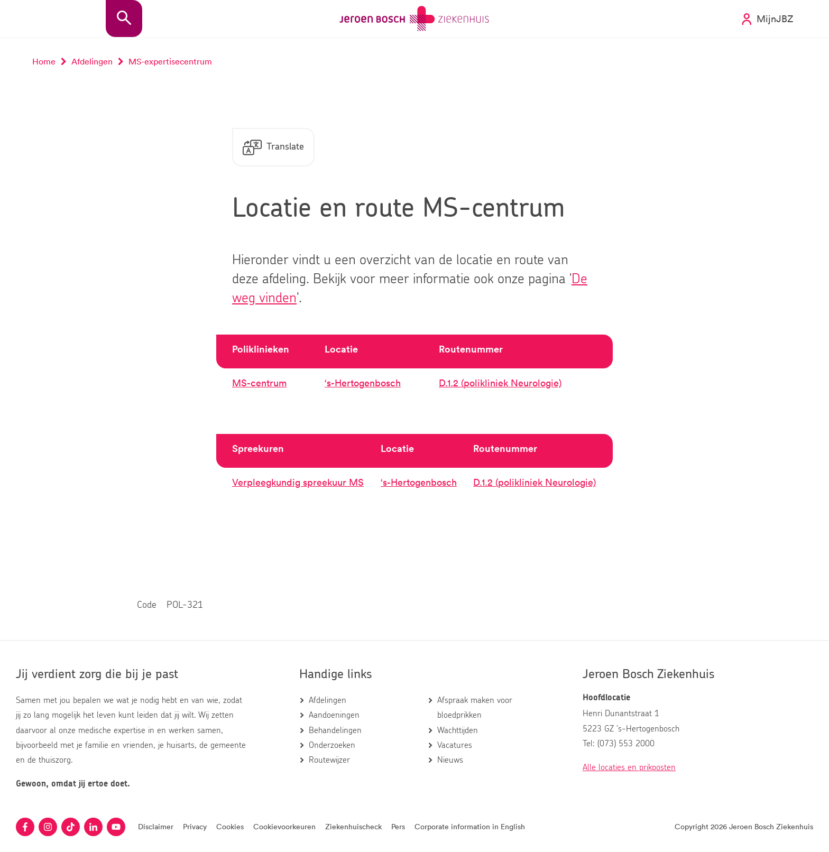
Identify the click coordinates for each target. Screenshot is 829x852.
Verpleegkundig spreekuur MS (298, 482)
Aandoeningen (334, 715)
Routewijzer (329, 760)
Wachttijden (457, 730)
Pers (398, 826)
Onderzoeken (332, 745)
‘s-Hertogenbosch (363, 382)
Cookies (230, 826)
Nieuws (450, 760)
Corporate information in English (469, 826)
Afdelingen (327, 700)
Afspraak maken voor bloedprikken (474, 707)
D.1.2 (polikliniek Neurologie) (500, 382)
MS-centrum (259, 382)
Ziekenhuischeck (353, 826)
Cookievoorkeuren (284, 826)
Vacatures (454, 745)
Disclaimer (155, 826)
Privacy (195, 826)
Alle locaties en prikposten (629, 767)
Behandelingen (335, 730)
